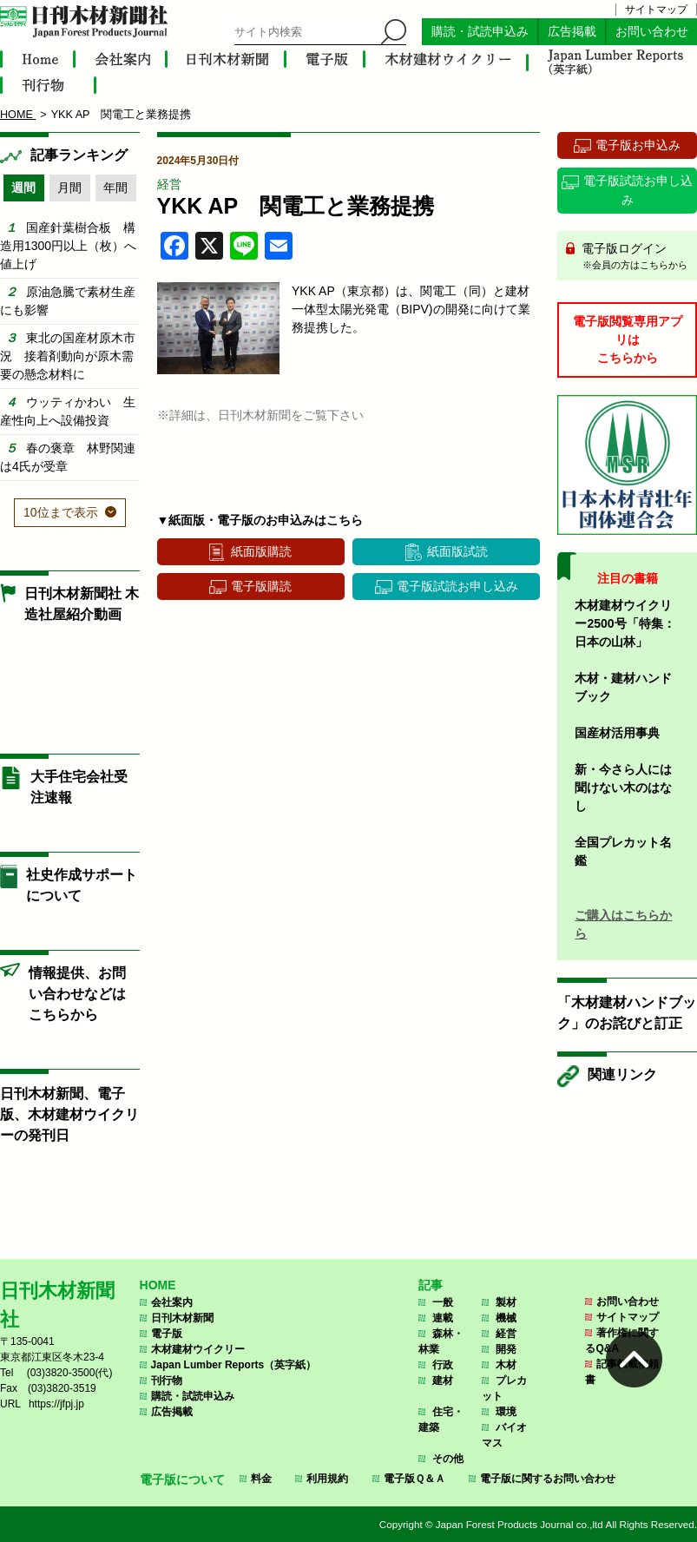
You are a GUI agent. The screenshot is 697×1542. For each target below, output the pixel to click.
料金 (261, 1479)
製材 (506, 1302)
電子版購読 (261, 586)
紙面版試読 (457, 551)
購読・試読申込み (480, 31)
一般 (442, 1302)
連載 (442, 1318)
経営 (169, 184)
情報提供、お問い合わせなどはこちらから (77, 993)
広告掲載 (572, 31)
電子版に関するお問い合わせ (547, 1479)
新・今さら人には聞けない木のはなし (623, 787)
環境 (506, 1412)
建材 (442, 1380)
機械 (506, 1318)
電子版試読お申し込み (457, 586)
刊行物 (166, 1380)
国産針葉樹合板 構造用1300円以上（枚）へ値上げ (68, 246)
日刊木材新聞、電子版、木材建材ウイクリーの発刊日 (69, 1114)
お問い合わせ (651, 31)
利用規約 (327, 1479)
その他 (448, 1459)
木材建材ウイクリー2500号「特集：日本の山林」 (624, 623)
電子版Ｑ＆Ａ (414, 1479)
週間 (23, 187)
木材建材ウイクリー (198, 1349)
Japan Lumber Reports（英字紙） (234, 1365)
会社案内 (172, 1302)
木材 (506, 1365)
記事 (430, 1285)
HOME (158, 1285)
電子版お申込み (638, 145)
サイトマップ (656, 9)
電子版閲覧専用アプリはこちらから (627, 339)
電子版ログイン (633, 257)
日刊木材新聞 (182, 1318)
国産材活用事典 (617, 733)
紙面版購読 (261, 551)
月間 (69, 187)
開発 (506, 1349)
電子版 (166, 1334)
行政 (442, 1365)
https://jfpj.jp (56, 1404)
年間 (115, 187)
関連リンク (622, 1074)
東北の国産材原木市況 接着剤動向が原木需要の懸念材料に (67, 356)
